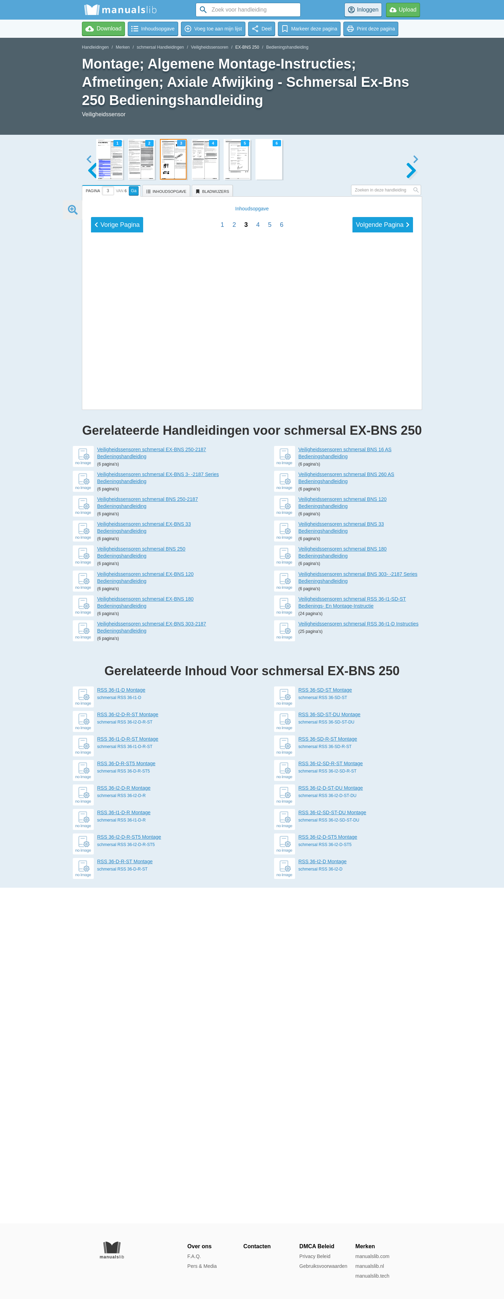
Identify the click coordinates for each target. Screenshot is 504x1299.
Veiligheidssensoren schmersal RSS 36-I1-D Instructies (359, 959)
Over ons (199, 1246)
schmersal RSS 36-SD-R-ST (325, 1082)
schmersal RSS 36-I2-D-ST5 (325, 1180)
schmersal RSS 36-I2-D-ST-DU (328, 1131)
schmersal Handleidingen (160, 47)
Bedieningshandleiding (287, 47)
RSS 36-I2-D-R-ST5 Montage (129, 1172)
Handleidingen (95, 47)
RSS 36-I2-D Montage (323, 1197)
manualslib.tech (372, 1276)
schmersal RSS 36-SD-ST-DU (327, 1057)
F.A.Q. (194, 1256)
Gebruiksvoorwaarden (323, 1266)
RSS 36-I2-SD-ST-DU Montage (332, 1148)
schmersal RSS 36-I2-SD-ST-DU (329, 1155)
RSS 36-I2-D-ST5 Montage (328, 1172)
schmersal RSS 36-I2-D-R (121, 1131)
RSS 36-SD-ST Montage (325, 1025)
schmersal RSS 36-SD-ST (323, 1033)
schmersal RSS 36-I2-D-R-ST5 (126, 1180)
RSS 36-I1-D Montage (121, 1025)
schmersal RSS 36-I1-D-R (121, 1155)
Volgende (383, 700)
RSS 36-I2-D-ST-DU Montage (331, 1123)
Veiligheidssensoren (210, 47)
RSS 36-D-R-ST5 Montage (126, 1099)
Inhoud (252, 684)
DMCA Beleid (316, 1246)
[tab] (112, 190)
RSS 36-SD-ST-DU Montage (329, 1050)
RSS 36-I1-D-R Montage (124, 1148)
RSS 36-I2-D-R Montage (124, 1123)
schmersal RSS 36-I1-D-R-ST (125, 1082)
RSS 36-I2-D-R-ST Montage (128, 1050)
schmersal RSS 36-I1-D (119, 1033)
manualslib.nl (369, 1266)
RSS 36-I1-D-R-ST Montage (128, 1074)
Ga (133, 190)
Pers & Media (202, 1266)
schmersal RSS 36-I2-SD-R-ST (328, 1106)
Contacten (257, 1246)
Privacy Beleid (314, 1256)
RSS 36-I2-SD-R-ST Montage (331, 1099)
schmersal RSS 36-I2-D (321, 1204)
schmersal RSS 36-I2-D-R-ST (125, 1057)
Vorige (117, 700)
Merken (123, 47)
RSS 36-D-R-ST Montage (125, 1197)
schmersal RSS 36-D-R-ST (122, 1204)
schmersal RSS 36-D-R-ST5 (123, 1106)
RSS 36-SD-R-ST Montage (328, 1074)
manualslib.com (372, 1256)
